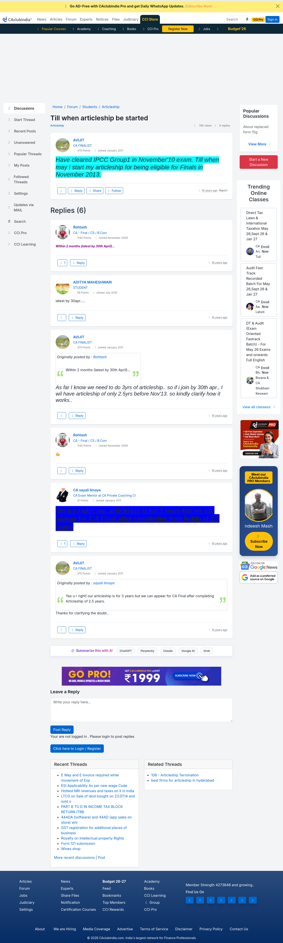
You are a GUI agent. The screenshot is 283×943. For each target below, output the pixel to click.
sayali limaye (104, 583)
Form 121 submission (78, 843)
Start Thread (21, 120)
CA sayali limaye (87, 490)
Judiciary (27, 902)
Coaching (106, 29)
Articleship (57, 125)
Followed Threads (18, 179)
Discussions (20, 108)
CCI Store (150, 19)
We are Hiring (64, 929)
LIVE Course (178, 29)
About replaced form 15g (256, 129)
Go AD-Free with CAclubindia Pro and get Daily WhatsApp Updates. (138, 6)
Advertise (125, 929)
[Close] (277, 6)
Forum (24, 888)
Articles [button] (56, 19)
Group (152, 902)
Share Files (70, 895)
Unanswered (21, 142)
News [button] (41, 19)
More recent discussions (74, 857)
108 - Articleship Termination (175, 775)
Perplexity (147, 650)
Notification (70, 902)
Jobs (203, 29)
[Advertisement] (141, 66)
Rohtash (80, 227)
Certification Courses (78, 909)
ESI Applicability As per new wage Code (94, 785)
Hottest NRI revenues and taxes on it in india (97, 791)
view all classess (259, 407)
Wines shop (71, 849)
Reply (76, 191)
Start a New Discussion (258, 162)
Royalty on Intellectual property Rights (92, 838)
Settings (17, 193)
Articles (25, 881)
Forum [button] (71, 19)
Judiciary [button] (131, 19)
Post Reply (62, 729)
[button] (246, 19)
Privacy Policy (211, 929)
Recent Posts (21, 131)
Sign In (272, 19)
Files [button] (116, 19)
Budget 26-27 (114, 881)
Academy (81, 29)
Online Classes (259, 193)
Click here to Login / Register (77, 748)
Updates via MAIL (20, 207)
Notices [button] (102, 19)
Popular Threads (24, 154)
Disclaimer (184, 929)
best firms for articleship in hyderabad (182, 780)
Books (129, 29)
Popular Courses (51, 29)
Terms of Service (154, 929)
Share (94, 191)
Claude (168, 650)
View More (259, 144)
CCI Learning (21, 244)
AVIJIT (78, 140)
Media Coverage (96, 929)
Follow (114, 191)
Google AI (188, 650)
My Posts (18, 165)
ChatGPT (126, 650)
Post (101, 857)
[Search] (235, 19)
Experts (67, 888)
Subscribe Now (258, 542)
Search (16, 221)
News (65, 881)
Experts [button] (86, 19)
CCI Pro (150, 29)
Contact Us (239, 929)
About (40, 929)
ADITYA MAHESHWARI (92, 282)
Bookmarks (112, 895)
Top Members (114, 902)
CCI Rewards (113, 909)
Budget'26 (237, 29)
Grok (206, 650)
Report (223, 190)
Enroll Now (265, 249)
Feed (107, 888)
